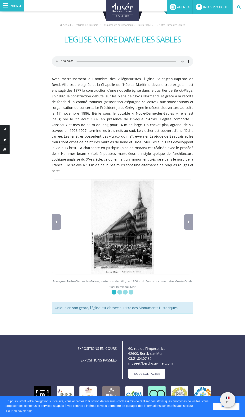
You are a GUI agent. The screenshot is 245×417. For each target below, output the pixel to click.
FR (228, 400)
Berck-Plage (144, 25)
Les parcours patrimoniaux (118, 25)
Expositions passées (99, 360)
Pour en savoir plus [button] (19, 411)
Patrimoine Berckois (86, 25)
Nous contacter (147, 373)
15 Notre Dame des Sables (170, 25)
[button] (56, 222)
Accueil (65, 25)
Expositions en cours (97, 348)
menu (12, 5)
